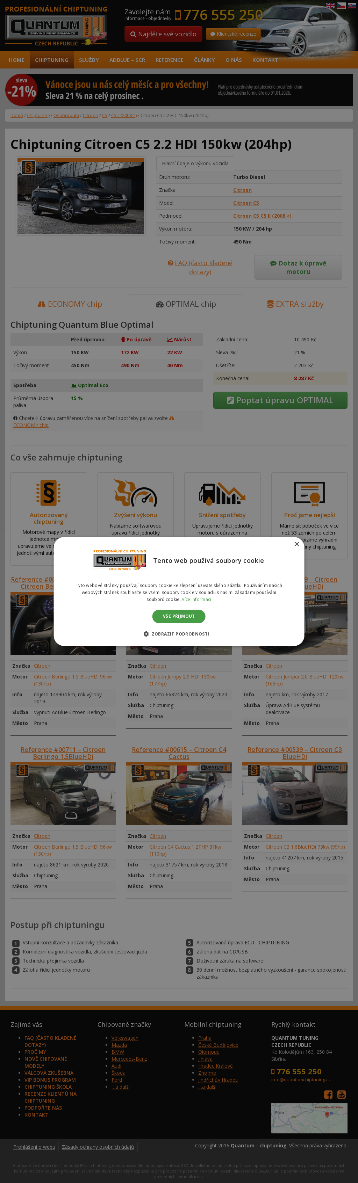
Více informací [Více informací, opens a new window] (196, 599)
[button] (179, 633)
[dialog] (179, 591)
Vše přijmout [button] (179, 616)
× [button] (296, 544)
